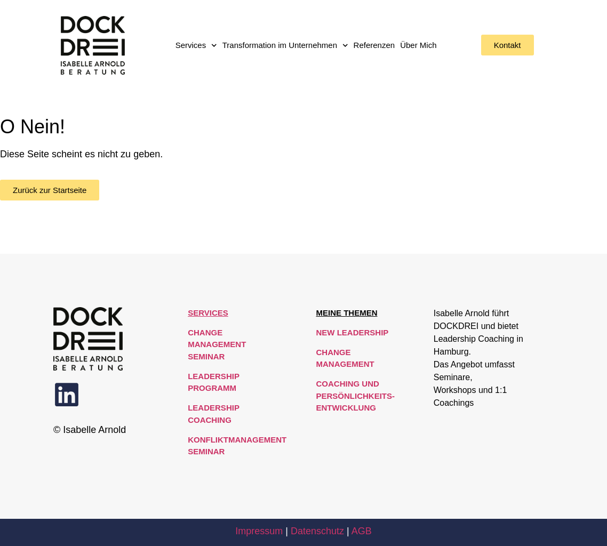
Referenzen (374, 45)
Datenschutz (317, 531)
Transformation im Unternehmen (285, 45)
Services (196, 45)
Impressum (259, 531)
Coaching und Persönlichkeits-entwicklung (355, 395)
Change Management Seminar (217, 344)
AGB (362, 531)
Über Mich (418, 45)
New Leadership (352, 332)
